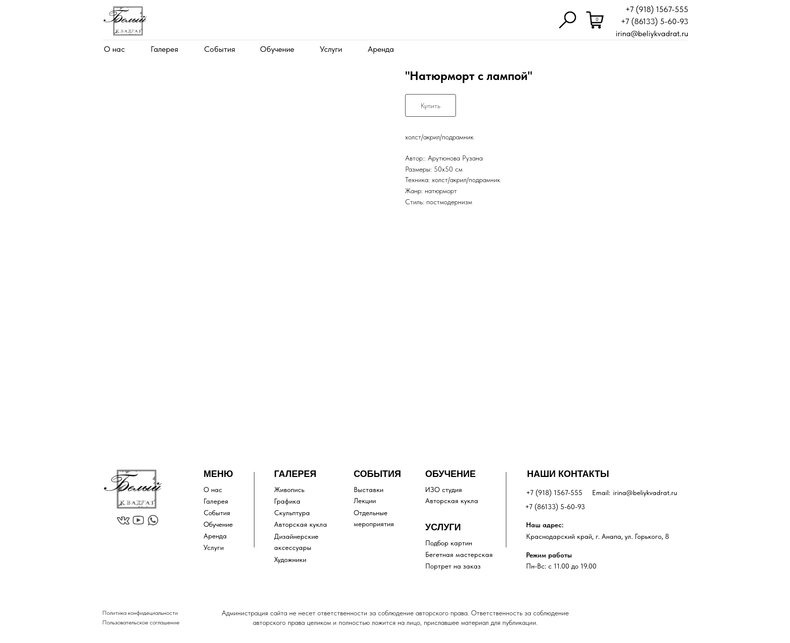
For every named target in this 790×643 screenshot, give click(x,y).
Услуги (331, 49)
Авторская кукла (300, 524)
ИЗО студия (443, 490)
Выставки (368, 490)
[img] (125, 21)
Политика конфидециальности (140, 612)
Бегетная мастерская (459, 554)
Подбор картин (448, 543)
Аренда (381, 49)
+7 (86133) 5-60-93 (654, 21)
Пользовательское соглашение (140, 622)
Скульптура (292, 513)
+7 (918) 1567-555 (656, 9)
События (219, 49)
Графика (287, 501)
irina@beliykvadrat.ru (652, 33)
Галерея (164, 49)
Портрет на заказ (453, 566)
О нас (114, 49)
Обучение (277, 49)
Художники (290, 559)
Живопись (289, 490)
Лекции (365, 501)
